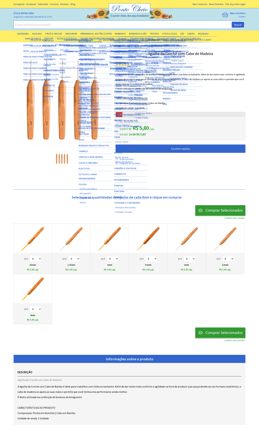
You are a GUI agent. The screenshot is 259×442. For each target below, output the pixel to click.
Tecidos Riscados (166, 38)
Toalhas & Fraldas (190, 38)
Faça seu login (237, 4)
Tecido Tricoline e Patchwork (97, 38)
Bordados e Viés (138, 33)
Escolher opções (180, 148)
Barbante (120, 33)
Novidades (23, 33)
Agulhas (37, 33)
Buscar (238, 24)
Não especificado (125, 69)
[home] (129, 11)
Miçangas (203, 33)
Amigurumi (71, 33)
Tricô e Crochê (53, 33)
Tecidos (122, 38)
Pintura (48, 38)
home (109, 46)
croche (150, 46)
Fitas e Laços (169, 33)
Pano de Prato (33, 38)
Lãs (182, 33)
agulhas (138, 46)
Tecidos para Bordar (141, 38)
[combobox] (129, 25)
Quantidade (35, 258)
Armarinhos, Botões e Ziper (96, 33)
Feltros (154, 33)
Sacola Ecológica (67, 38)
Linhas (191, 33)
